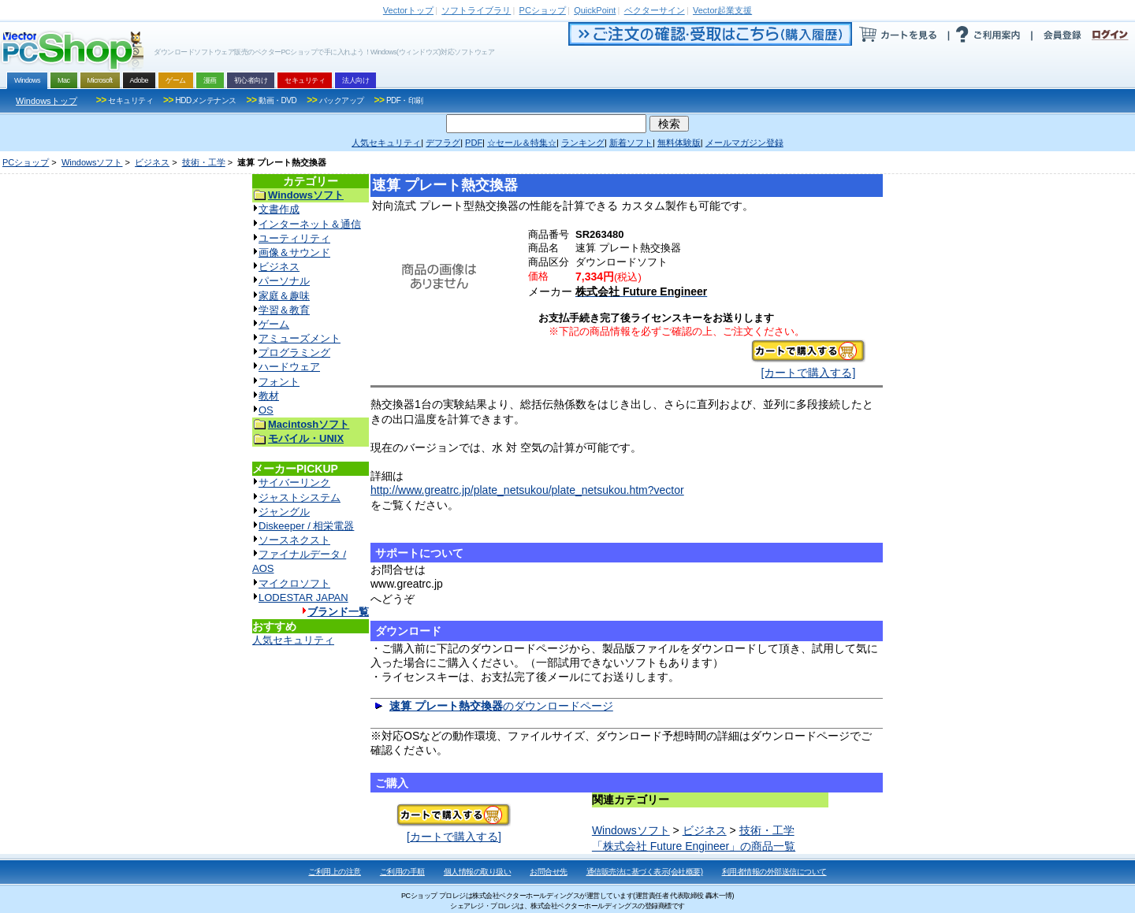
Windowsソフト (92, 162)
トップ (408, 10)
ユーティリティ (294, 238)
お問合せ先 (549, 871)
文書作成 (279, 209)
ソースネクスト (294, 540)
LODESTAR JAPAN (303, 597)
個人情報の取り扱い (478, 871)
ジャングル (284, 512)
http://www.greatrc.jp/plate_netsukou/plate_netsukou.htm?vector (527, 490)
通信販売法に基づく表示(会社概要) (644, 871)
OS (266, 410)
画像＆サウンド (294, 252)
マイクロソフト (294, 583)
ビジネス (152, 162)
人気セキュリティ (293, 640)
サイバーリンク (294, 482)
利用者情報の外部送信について (774, 871)
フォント (279, 382)
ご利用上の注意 (334, 871)
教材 (269, 396)
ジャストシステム (299, 497)
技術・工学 (203, 162)
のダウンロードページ (501, 706)
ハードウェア (289, 367)
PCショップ (25, 162)
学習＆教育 (284, 310)
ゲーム (274, 324)
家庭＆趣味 (284, 296)
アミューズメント (299, 338)
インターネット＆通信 (310, 224)
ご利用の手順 (402, 871)
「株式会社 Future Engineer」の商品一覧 (693, 846)
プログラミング (294, 352)
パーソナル (284, 281)
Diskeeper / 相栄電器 (306, 526)
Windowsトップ (46, 101)
